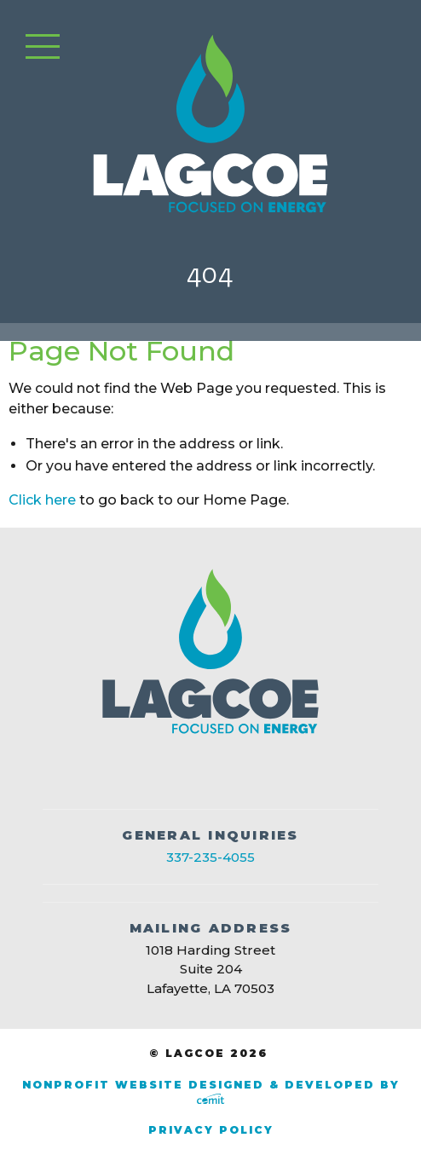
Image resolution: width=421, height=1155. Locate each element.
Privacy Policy (211, 1129)
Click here (42, 500)
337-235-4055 (210, 857)
